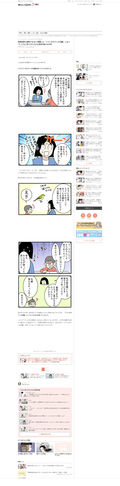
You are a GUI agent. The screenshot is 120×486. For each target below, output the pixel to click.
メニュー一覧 (99, 1)
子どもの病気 (43, 33)
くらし (73, 1)
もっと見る (89, 83)
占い (89, 1)
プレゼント (93, 1)
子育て (69, 1)
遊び (37, 33)
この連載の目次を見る (45, 434)
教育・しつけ (31, 33)
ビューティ (81, 1)
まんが (85, 1)
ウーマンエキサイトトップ (84, 4)
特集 (77, 61)
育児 (25, 33)
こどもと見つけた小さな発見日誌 (34, 39)
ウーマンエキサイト (30, 46)
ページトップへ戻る (89, 240)
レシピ (76, 1)
